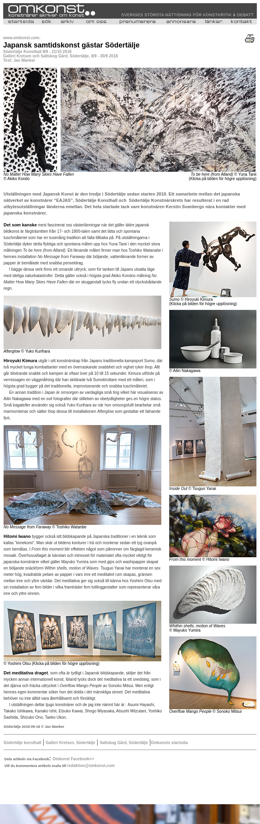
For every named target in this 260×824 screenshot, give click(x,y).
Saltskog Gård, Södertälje (124, 742)
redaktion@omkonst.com (91, 765)
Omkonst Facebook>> (73, 759)
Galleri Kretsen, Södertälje (70, 742)
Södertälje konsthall (22, 742)
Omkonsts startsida (169, 742)
